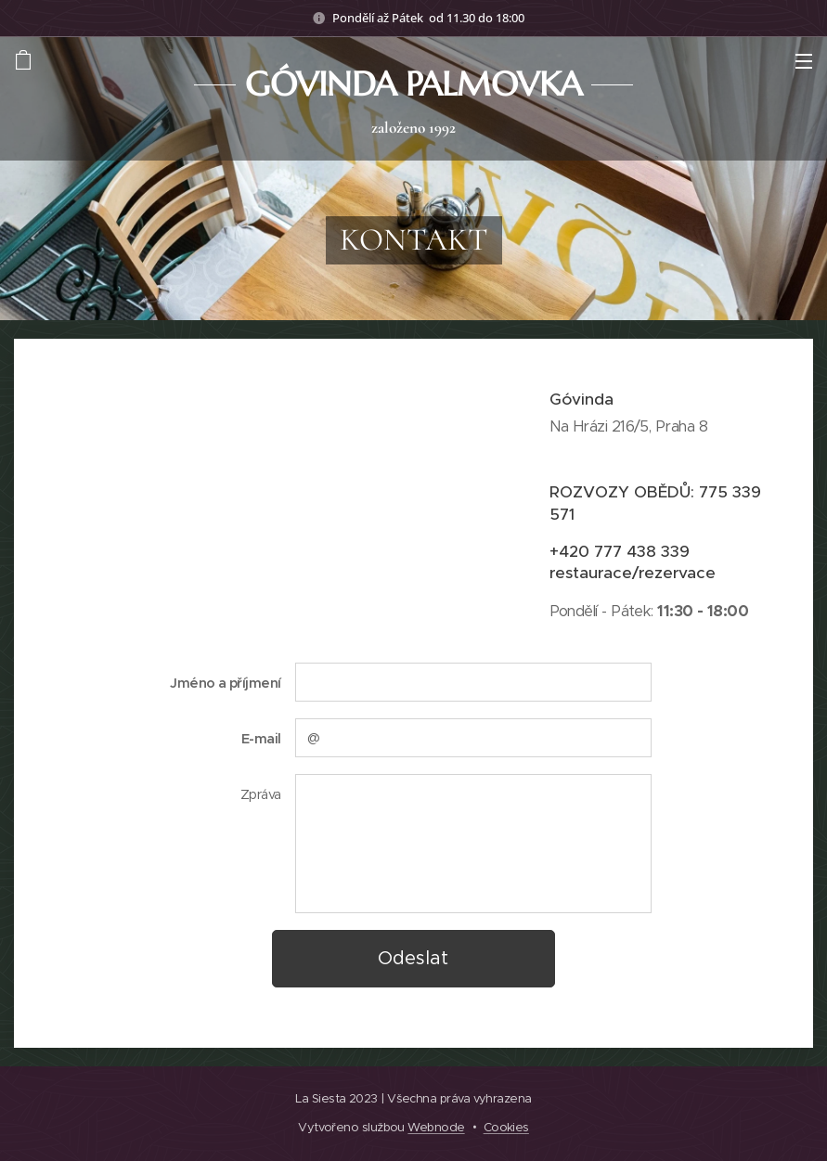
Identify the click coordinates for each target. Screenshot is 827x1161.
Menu (803, 61)
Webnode (435, 1127)
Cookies (506, 1127)
